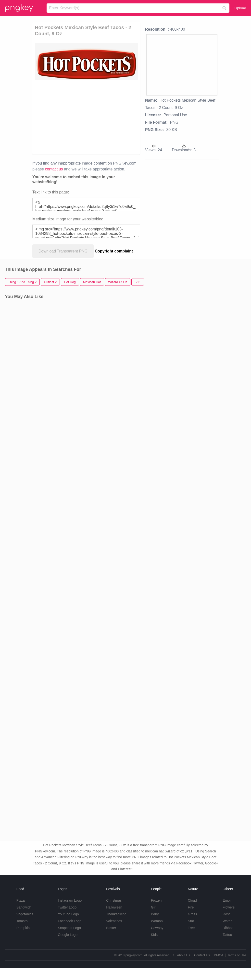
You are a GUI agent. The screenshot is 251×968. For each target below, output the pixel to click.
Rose (227, 914)
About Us (183, 955)
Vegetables (24, 914)
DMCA (218, 955)
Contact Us (202, 955)
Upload (240, 8)
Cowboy (157, 928)
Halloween (114, 907)
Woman (157, 921)
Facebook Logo (70, 921)
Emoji (227, 900)
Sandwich (23, 907)
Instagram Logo (70, 900)
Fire (191, 907)
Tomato (22, 921)
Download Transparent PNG (63, 251)
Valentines (114, 921)
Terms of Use (236, 955)
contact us (54, 169)
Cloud (192, 900)
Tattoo (227, 935)
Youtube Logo (68, 914)
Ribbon (228, 928)
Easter (111, 928)
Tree (191, 928)
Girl (153, 907)
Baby (155, 914)
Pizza (20, 900)
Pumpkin (23, 928)
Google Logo (67, 935)
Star (191, 921)
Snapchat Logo (69, 928)
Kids (154, 935)
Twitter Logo (67, 907)
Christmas (114, 900)
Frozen (156, 900)
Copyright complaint (114, 251)
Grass (192, 914)
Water (227, 921)
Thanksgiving (116, 914)
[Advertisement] (110, 117)
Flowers (229, 907)
